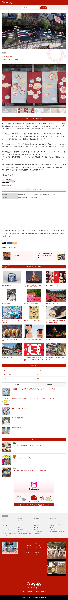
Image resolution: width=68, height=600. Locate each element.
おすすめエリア (38, 533)
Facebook (31, 587)
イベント (4, 52)
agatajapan (36, 591)
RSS (39, 587)
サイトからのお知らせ (28, 545)
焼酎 (2, 522)
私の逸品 (3, 531)
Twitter (28, 587)
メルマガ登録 (26, 552)
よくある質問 (26, 547)
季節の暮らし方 (37, 529)
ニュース (5, 378)
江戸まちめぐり (53, 529)
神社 (19, 525)
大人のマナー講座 (21, 529)
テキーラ (36, 524)
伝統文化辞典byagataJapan (25, 533)
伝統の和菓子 (37, 518)
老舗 (4, 371)
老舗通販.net (29, 591)
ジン (51, 522)
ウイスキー (20, 522)
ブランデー (36, 522)
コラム (37, 378)
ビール (51, 520)
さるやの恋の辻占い (6, 527)
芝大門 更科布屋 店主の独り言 (57, 531)
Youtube (36, 587)
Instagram (34, 587)
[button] (3, 86)
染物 (15, 247)
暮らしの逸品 (53, 518)
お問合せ (25, 543)
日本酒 (35, 520)
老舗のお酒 (4, 520)
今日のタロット (53, 525)
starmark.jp (23, 591)
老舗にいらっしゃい (6, 529)
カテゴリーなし (5, 535)
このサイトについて (28, 550)
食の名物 (20, 518)
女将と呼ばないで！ (38, 531)
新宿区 (5, 247)
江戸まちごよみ (37, 525)
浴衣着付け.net (43, 591)
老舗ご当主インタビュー (23, 531)
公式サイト (8, 236)
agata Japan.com (28, 597)
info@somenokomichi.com (45, 233)
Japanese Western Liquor (55, 524)
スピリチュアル (7, 374)
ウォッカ (3, 524)
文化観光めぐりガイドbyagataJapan (10, 533)
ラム (19, 524)
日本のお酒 (38, 371)
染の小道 (10, 247)
